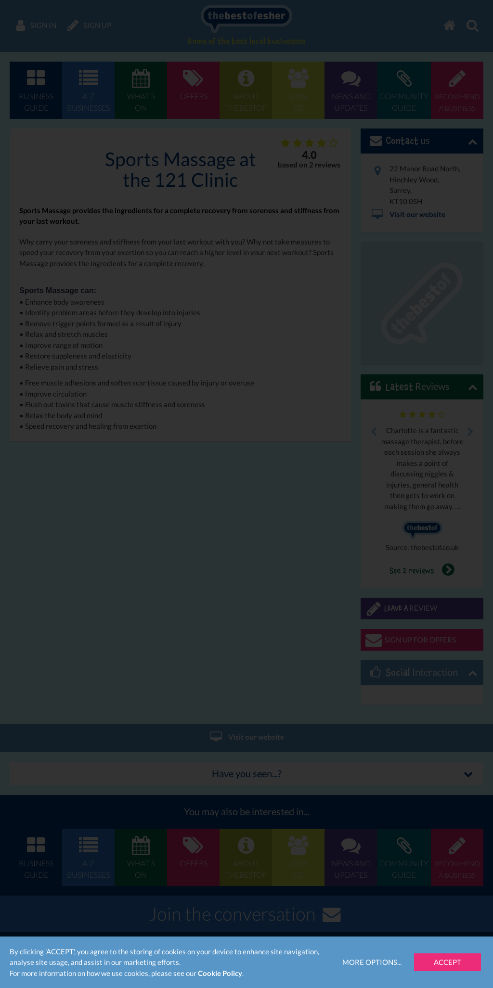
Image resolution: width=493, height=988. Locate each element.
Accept (447, 962)
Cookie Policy (220, 973)
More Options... (372, 962)
